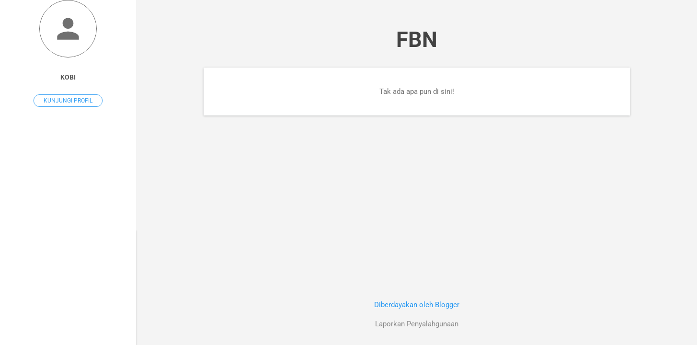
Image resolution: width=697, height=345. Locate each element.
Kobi (68, 77)
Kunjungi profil (68, 100)
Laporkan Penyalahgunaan (416, 324)
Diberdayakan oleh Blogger (416, 304)
